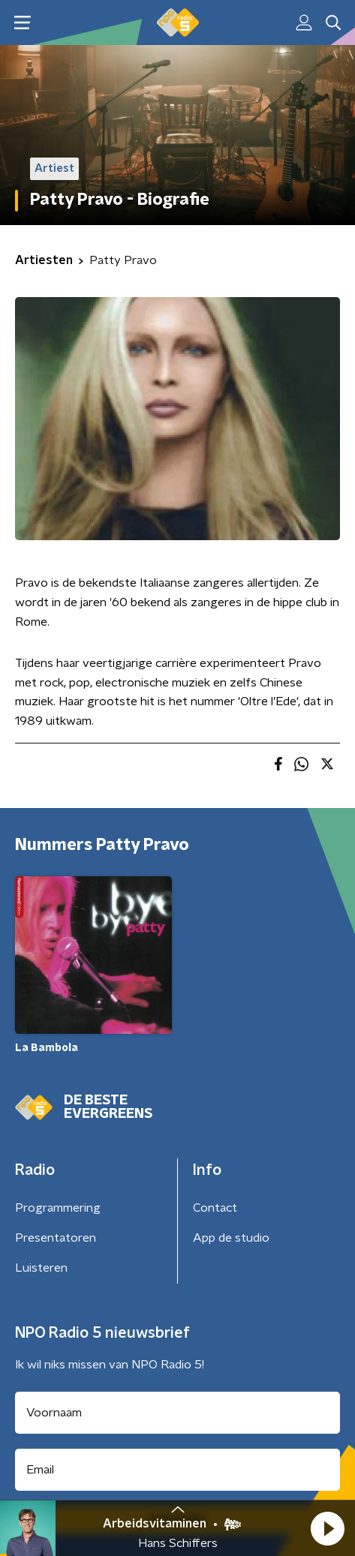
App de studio (231, 1238)
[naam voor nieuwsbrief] (177, 1413)
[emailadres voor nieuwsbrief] (177, 1470)
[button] (327, 1528)
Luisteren (41, 1268)
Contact (215, 1208)
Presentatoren (55, 1238)
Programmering (58, 1208)
